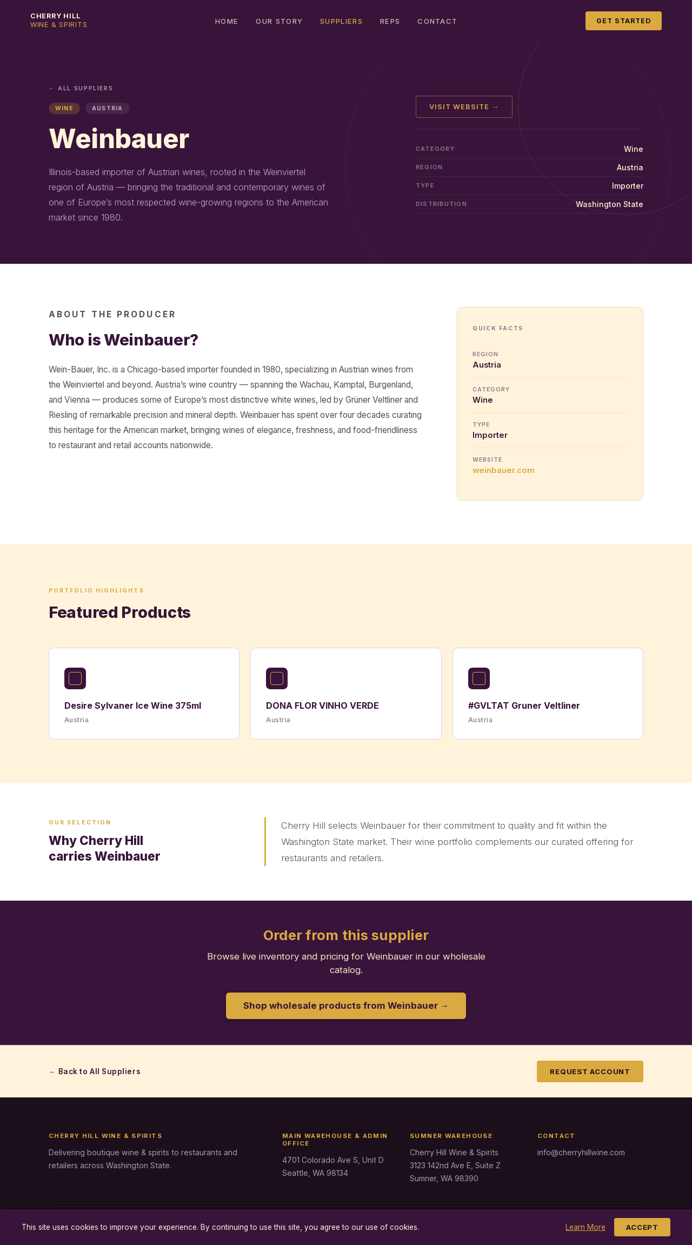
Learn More (585, 1227)
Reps (390, 21)
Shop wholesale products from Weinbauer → (346, 1005)
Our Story (279, 21)
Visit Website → (464, 107)
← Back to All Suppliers (95, 1071)
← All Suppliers (81, 88)
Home (226, 21)
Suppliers (341, 21)
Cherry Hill (58, 20)
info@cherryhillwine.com (581, 1152)
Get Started (623, 21)
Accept (642, 1227)
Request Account (590, 1071)
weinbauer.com (504, 470)
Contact (437, 21)
